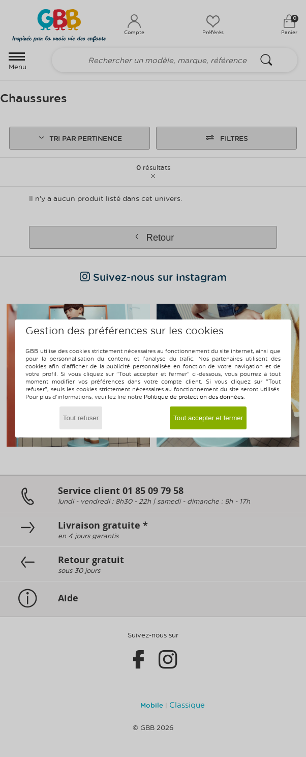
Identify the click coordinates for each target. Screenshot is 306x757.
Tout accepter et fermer (208, 418)
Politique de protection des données (193, 396)
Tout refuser (81, 418)
